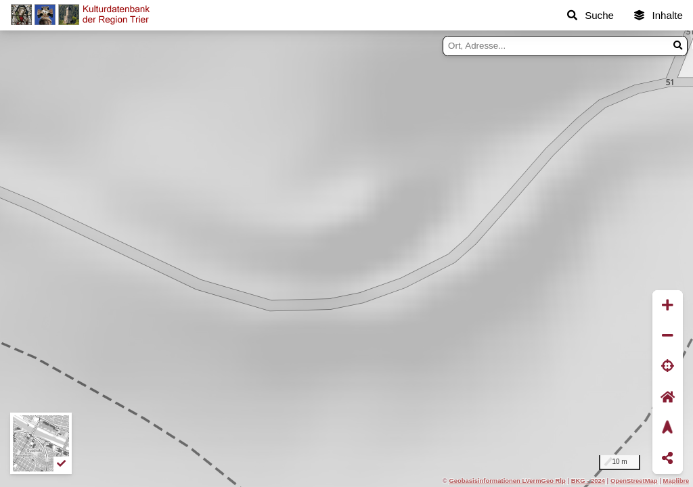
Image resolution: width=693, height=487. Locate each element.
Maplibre (676, 480)
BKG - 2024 (588, 480)
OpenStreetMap (634, 480)
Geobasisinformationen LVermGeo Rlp (507, 480)
